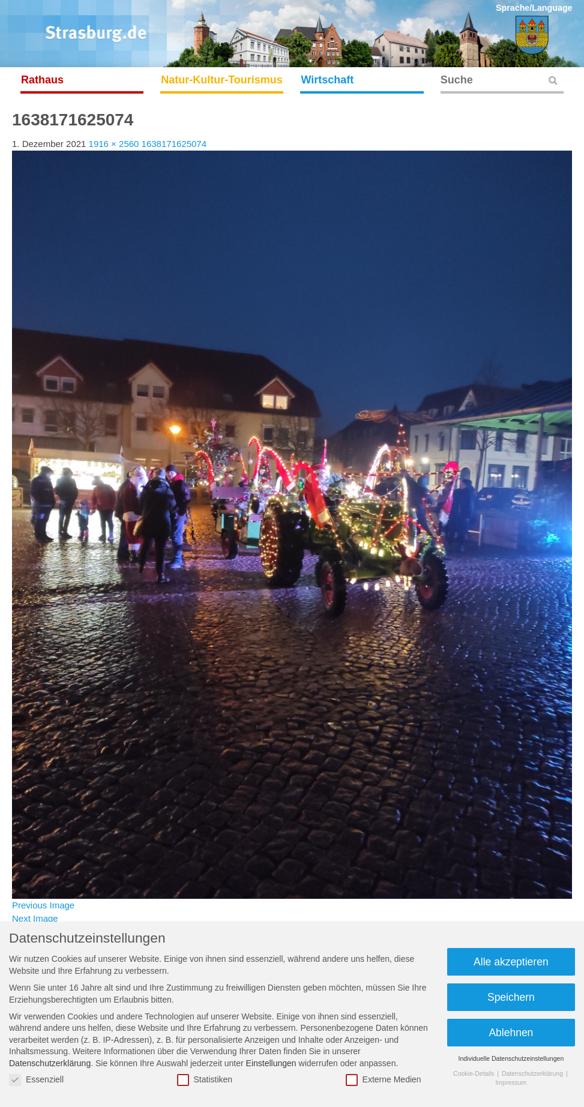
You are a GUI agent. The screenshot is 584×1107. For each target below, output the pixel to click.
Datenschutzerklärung (50, 1063)
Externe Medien (383, 1079)
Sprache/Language (534, 8)
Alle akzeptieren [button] (511, 962)
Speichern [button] (511, 997)
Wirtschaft (327, 80)
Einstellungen (271, 1063)
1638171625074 (174, 144)
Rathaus (42, 80)
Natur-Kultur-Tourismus (222, 80)
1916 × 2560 (114, 144)
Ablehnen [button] (511, 1033)
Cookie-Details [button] (474, 1073)
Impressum (510, 1082)
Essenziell (36, 1079)
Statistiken (205, 1079)
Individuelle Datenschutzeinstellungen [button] (511, 1058)
